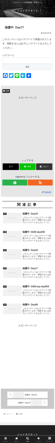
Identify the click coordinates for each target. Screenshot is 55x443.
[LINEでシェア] (27, 166)
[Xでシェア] (11, 166)
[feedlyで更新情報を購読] (14, 182)
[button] (44, 166)
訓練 (6, 91)
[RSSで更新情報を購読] (40, 182)
